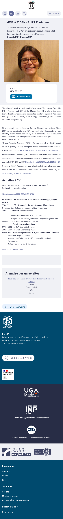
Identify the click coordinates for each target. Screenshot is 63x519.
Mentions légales (10, 496)
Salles (5, 475)
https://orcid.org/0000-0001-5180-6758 (18, 194)
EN (17, 13)
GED (4, 480)
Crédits (5, 491)
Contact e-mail (21, 96)
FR (11, 13)
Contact (6, 471)
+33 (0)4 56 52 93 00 (18, 358)
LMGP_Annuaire (14, 306)
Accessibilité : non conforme (15, 500)
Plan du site (8, 512)
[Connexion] (5, 13)
